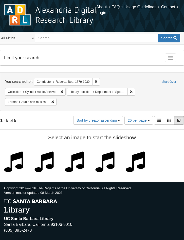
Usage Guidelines (140, 7)
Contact (168, 7)
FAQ (116, 7)
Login (101, 13)
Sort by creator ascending (98, 120)
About (101, 7)
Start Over (169, 82)
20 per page (139, 120)
